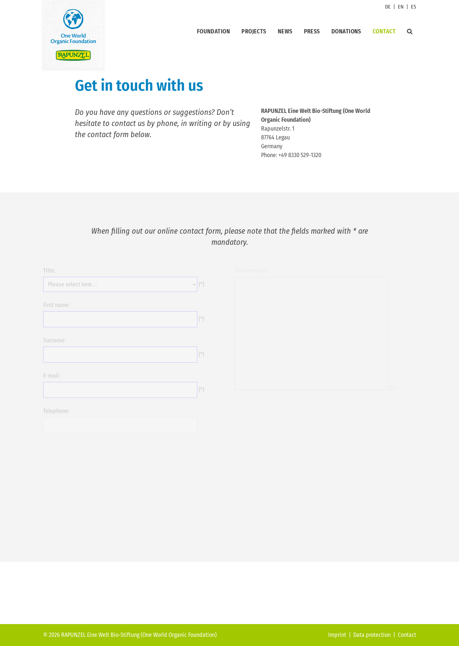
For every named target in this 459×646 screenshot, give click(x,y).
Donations (346, 31)
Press (312, 31)
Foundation (213, 31)
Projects (253, 31)
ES (413, 7)
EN (401, 7)
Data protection (372, 634)
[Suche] (410, 31)
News (285, 31)
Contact (384, 31)
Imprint (337, 634)
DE (388, 7)
